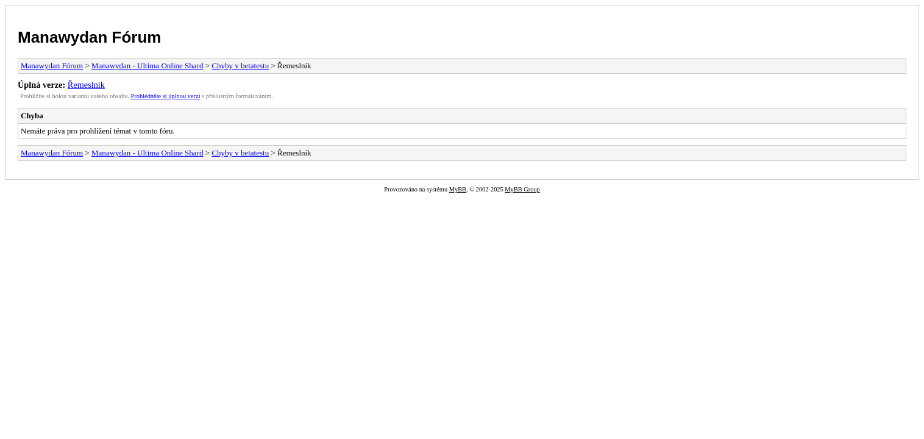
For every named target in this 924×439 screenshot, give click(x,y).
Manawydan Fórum (89, 37)
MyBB (457, 189)
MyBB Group (522, 189)
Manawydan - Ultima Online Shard (147, 65)
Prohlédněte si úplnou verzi (166, 96)
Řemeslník (86, 85)
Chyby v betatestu (240, 65)
